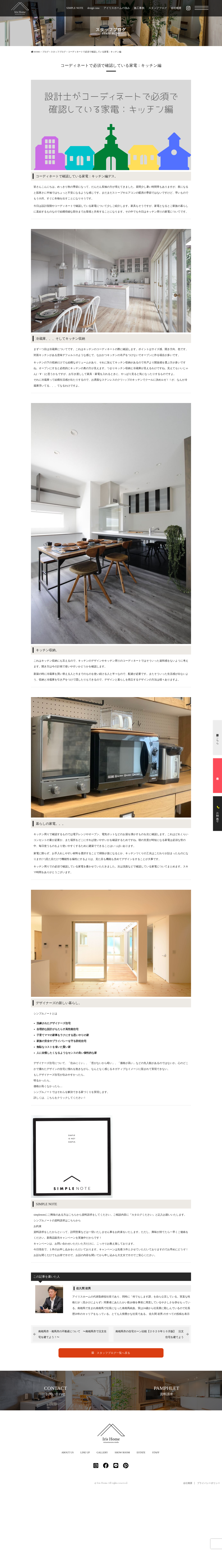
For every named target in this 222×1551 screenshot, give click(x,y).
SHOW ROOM (122, 1508)
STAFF (155, 1508)
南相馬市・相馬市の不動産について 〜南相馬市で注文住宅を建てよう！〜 (72, 1334)
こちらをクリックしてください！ (66, 1097)
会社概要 (176, 8)
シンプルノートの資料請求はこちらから (57, 1220)
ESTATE (141, 1508)
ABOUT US (67, 1508)
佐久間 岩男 (83, 1288)
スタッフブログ (157, 8)
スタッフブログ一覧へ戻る (111, 1352)
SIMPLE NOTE (74, 8)
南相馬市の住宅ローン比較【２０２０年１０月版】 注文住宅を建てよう (150, 1334)
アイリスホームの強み (117, 8)
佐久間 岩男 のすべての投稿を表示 (169, 1313)
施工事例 (139, 8)
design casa (93, 8)
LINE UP (85, 1508)
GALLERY (102, 1508)
